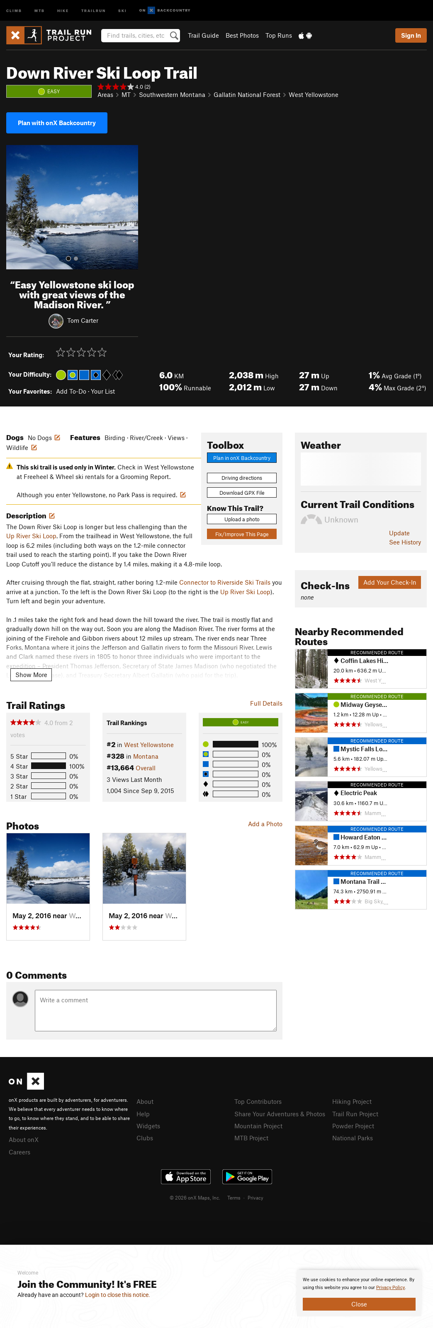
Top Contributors (258, 1101)
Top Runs (278, 35)
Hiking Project (352, 1101)
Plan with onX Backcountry (57, 122)
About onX (24, 1139)
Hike (63, 10)
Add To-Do (71, 391)
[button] (14, 207)
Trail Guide (203, 35)
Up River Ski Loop (31, 535)
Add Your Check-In (389, 582)
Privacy (255, 1197)
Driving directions (241, 477)
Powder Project (353, 1126)
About (144, 1101)
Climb (14, 10)
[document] (359, 1293)
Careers (19, 1152)
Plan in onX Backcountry (241, 458)
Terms (234, 1197)
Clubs (144, 1138)
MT (126, 94)
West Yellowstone (313, 94)
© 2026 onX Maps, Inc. (195, 1197)
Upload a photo (242, 519)
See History (405, 542)
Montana (145, 756)
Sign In (411, 35)
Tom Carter (82, 320)
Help (143, 1114)
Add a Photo (265, 823)
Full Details (266, 703)
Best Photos (242, 35)
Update (399, 533)
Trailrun (93, 10)
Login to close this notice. (117, 1295)
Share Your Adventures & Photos (279, 1114)
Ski (122, 10)
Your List (103, 391)
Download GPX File (242, 492)
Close (359, 1304)
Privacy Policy (390, 1287)
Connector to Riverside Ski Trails (224, 582)
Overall (146, 768)
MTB (39, 10)
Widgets (148, 1126)
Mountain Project (258, 1126)
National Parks (352, 1138)
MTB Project (251, 1138)
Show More (31, 674)
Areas (105, 94)
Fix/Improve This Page (242, 534)
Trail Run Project (355, 1114)
